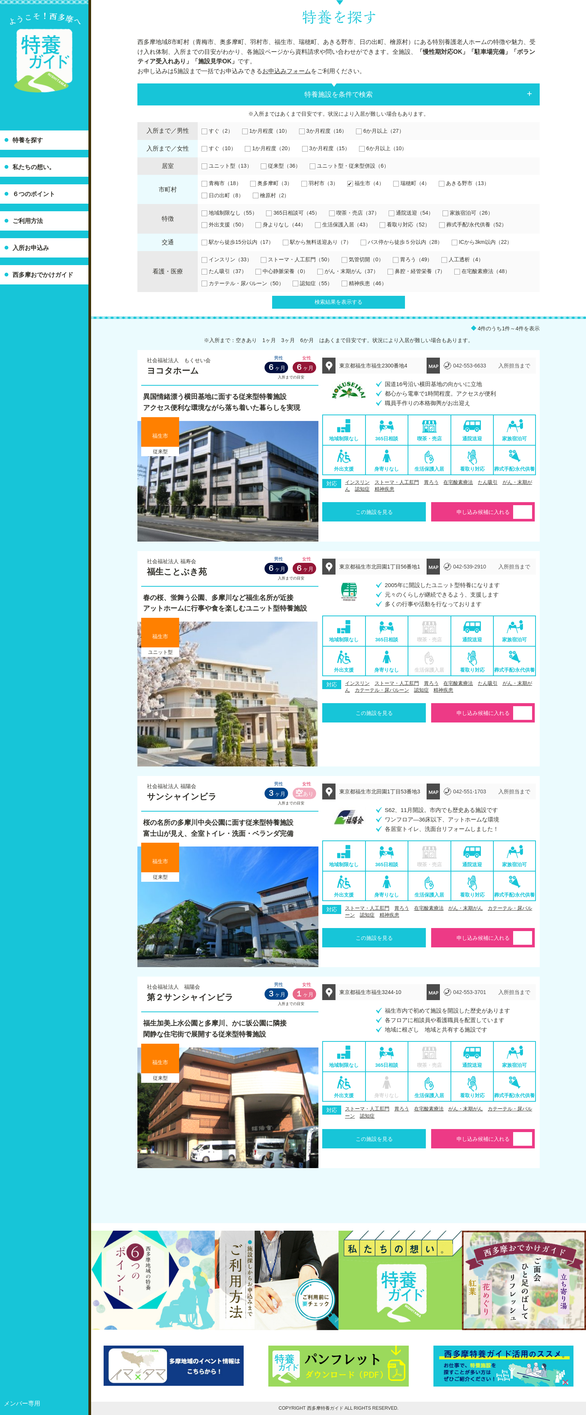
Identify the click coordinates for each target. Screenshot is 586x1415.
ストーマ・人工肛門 (397, 482)
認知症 (362, 489)
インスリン (357, 482)
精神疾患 (384, 489)
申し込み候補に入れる (483, 512)
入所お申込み (31, 248)
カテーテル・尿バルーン (382, 690)
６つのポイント (34, 194)
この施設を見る (374, 512)
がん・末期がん (465, 908)
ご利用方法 (28, 221)
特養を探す (28, 140)
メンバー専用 (22, 1403)
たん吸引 (488, 482)
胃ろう (431, 482)
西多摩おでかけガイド (43, 275)
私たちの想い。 (34, 167)
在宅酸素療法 (458, 482)
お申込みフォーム (286, 71)
